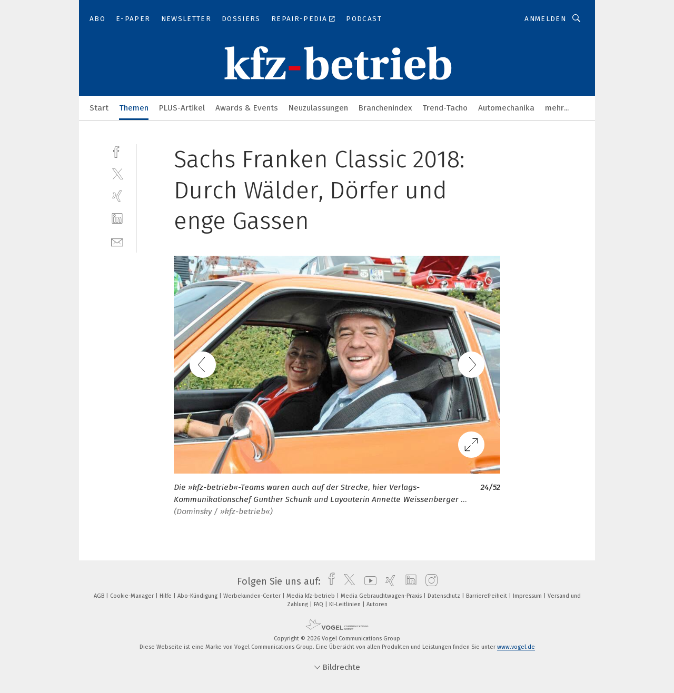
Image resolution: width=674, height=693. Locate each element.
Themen (133, 108)
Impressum (528, 595)
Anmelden (545, 18)
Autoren (377, 604)
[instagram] (429, 581)
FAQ (319, 604)
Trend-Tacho (445, 108)
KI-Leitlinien (345, 604)
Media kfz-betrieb (311, 595)
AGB (100, 595)
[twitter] (117, 173)
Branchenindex (385, 108)
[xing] (117, 196)
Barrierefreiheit (487, 595)
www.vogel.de (516, 647)
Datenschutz (445, 595)
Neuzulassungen (318, 108)
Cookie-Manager (132, 595)
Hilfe (166, 595)
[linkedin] (117, 218)
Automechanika (506, 108)
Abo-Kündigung (198, 595)
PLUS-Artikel (182, 108)
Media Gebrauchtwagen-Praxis (382, 595)
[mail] (117, 241)
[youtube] (367, 581)
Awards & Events (246, 108)
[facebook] (117, 150)
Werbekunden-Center (252, 595)
